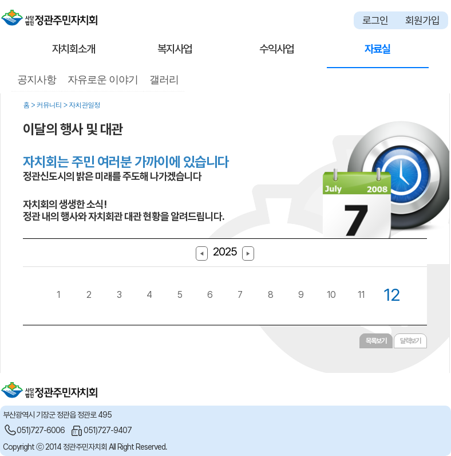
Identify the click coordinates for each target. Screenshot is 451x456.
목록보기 (376, 341)
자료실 (377, 49)
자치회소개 (73, 49)
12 (391, 294)
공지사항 (36, 79)
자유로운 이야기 (103, 79)
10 (331, 294)
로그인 (375, 20)
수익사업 (276, 49)
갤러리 (164, 79)
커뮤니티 (49, 104)
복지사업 (174, 49)
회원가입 (422, 20)
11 (361, 294)
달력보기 (410, 341)
